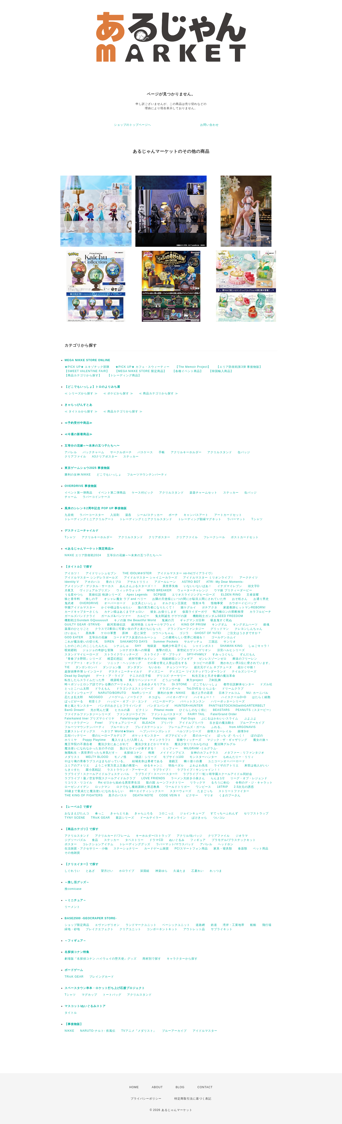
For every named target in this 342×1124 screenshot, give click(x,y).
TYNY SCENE (75, 817)
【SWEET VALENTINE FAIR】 (87, 371)
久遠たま (179, 870)
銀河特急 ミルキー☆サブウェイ (153, 624)
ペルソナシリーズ (189, 731)
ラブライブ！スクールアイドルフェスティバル (97, 774)
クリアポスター (159, 537)
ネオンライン (176, 817)
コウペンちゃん (163, 633)
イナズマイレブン (229, 586)
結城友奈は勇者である (147, 761)
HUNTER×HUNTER (189, 705)
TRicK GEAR (100, 817)
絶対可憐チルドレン (143, 658)
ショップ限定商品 (77, 925)
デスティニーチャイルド (82, 530)
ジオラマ (242, 835)
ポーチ (173, 515)
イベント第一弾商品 (78, 492)
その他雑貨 (72, 852)
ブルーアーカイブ (252, 722)
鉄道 (214, 925)
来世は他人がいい (256, 765)
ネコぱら (154, 697)
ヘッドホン (225, 844)
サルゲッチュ (193, 641)
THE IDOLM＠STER (137, 573)
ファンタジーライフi (131, 714)
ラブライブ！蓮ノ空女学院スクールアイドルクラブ (100, 778)
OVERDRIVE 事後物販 (82, 486)
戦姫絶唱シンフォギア (177, 658)
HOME (134, 1087)
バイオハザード (177, 697)
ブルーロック (119, 727)
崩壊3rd (243, 731)
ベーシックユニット (176, 925)
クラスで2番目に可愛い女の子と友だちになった (128, 628)
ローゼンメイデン (77, 786)
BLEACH (148, 722)
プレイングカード (101, 976)
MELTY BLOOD (97, 757)
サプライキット (222, 929)
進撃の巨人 (163, 650)
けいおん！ (72, 633)
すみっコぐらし (223, 654)
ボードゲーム (74, 970)
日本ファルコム (229, 693)
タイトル (71, 1012)
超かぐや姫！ (247, 667)
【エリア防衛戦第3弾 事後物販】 (239, 366)
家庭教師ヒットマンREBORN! (244, 607)
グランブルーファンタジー (185, 628)
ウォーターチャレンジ (192, 590)
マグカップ (89, 994)
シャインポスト (203, 646)
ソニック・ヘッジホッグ (124, 663)
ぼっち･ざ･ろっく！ (231, 735)
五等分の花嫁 (98, 637)
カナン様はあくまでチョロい (124, 611)
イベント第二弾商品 (112, 492)
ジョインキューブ (192, 813)
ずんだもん (247, 654)
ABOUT (157, 1087)
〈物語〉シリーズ (144, 757)
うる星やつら (74, 594)
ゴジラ (184, 633)
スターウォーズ (180, 791)
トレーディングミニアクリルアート (89, 519)
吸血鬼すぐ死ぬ (221, 620)
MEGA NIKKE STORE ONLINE (87, 360)
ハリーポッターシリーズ (228, 701)
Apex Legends (137, 594)
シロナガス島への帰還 (134, 650)
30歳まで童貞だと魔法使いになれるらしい (94, 791)
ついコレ (219, 817)
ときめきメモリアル (152, 684)
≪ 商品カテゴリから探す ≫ (158, 393)
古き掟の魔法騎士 (221, 722)
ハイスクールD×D (233, 697)
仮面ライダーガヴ (194, 611)
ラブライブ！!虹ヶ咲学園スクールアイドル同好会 (217, 774)
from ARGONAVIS (242, 727)
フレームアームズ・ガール (186, 727)
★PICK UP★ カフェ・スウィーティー (142, 366)
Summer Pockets (165, 641)
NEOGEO (96, 697)
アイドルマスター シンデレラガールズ (91, 577)
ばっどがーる (74, 701)
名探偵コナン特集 (77, 952)
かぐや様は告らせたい (116, 607)
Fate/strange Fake (133, 718)
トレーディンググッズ (134, 844)
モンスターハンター (203, 757)
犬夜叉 (69, 590)
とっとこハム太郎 (77, 688)
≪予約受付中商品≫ (78, 422)
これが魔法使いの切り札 (82, 641)
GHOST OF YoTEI (208, 633)
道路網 (200, 925)
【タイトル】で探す (78, 566)
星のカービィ (202, 735)
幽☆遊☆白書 (193, 761)
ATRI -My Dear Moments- (225, 581)
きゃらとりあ (119, 813)
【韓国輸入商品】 (221, 371)
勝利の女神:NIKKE (78, 474)
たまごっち (205, 791)
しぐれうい (72, 870)
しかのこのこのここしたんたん (86, 646)
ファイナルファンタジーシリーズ (88, 714)
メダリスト (72, 757)
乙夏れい (197, 870)
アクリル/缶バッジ (189, 835)
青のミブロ (113, 581)
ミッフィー (170, 748)
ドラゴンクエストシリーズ (134, 688)
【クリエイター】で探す (82, 864)
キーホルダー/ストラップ (153, 835)
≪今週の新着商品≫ (78, 434)
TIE (67, 667)
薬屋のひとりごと (77, 628)
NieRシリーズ (142, 693)
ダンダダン (135, 667)
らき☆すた (72, 769)
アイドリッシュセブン (101, 573)
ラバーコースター (92, 515)
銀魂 (266, 624)
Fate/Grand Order (224, 714)
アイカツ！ (72, 573)
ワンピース (203, 786)
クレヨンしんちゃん (248, 628)
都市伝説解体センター (238, 684)
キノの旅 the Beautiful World (135, 620)
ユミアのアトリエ (77, 765)
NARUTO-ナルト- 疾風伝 (97, 1030)
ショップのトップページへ (132, 124)
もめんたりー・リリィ (238, 757)
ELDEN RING (231, 594)
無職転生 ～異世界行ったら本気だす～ (91, 752)
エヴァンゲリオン (107, 925)
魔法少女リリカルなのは (192, 744)
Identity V (72, 581)
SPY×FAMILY (197, 654)
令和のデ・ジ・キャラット (254, 782)
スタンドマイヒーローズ (82, 654)
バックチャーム (93, 452)
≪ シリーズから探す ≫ (81, 393)
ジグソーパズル (75, 840)
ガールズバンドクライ (80, 616)
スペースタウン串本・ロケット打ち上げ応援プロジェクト (105, 988)
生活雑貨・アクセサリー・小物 (86, 848)
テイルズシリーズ (244, 671)
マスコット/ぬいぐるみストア (85, 1006)
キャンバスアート (196, 515)
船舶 (253, 925)
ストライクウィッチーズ (121, 654)
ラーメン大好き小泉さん (188, 778)
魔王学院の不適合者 (78, 744)
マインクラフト (160, 740)
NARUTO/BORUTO (112, 693)
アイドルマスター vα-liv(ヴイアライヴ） (185, 573)
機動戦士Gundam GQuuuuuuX (86, 620)
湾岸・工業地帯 (233, 925)
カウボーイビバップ (243, 603)
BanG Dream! (75, 710)
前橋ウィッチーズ (189, 740)
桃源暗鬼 (116, 680)
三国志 (213, 641)
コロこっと (166, 813)
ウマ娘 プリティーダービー (233, 590)
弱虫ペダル (176, 765)
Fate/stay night (164, 718)
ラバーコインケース (96, 497)
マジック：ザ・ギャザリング (227, 740)
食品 (95, 840)
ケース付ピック (142, 492)
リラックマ (197, 782)
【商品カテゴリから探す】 (83, 375)
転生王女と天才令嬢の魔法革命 (213, 675)
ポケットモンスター (146, 735)
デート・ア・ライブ (110, 675)
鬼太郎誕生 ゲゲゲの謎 (171, 616)
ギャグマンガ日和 (192, 620)
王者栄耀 (253, 594)
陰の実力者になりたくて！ (156, 607)
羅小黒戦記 (93, 769)
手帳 (162, 452)
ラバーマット (236, 519)
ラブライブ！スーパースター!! (156, 774)
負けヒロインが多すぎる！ (138, 748)
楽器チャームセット (203, 492)
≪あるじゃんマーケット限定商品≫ (89, 548)
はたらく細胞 (261, 697)
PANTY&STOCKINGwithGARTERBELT (237, 705)
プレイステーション (149, 727)
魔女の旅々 (261, 740)
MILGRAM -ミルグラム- (201, 748)
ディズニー (156, 671)
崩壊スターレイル (219, 731)
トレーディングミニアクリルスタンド (146, 519)
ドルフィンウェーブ (78, 693)
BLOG (180, 1087)
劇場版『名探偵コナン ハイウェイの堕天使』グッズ (101, 958)
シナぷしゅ (121, 646)
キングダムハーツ (245, 624)
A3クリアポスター (105, 456)
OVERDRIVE (89, 603)
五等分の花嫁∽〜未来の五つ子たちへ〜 (94, 445)
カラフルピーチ (260, 611)
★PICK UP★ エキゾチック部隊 (87, 366)
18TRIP (222, 786)
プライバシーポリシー (146, 1098)
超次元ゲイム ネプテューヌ (213, 667)
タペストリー (134, 840)
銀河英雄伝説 (116, 624)
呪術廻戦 (71, 650)
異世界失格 (170, 586)
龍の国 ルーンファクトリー (165, 782)
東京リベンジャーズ (143, 680)
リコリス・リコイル (78, 782)
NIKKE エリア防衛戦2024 (83, 555)
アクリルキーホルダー (186, 452)
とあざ (90, 870)
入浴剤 (114, 515)
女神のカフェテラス (204, 752)
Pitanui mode (164, 710)
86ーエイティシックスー (147, 791)
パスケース (145, 452)
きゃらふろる (143, 813)
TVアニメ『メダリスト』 (138, 1030)
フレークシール (214, 537)
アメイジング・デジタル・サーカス (89, 586)
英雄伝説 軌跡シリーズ (105, 594)
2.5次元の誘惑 (244, 786)
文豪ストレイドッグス (80, 731)
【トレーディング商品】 (124, 375)
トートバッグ (112, 994)
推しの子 (92, 599)
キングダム (219, 624)
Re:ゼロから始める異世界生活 (119, 782)
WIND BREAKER (159, 590)
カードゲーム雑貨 (156, 848)
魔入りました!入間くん (127, 740)
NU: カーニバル (257, 693)
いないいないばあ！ (198, 586)
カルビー (143, 616)
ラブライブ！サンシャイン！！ (198, 769)
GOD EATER (74, 637)
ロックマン (102, 786)
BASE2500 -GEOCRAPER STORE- (91, 918)
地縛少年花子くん (174, 646)
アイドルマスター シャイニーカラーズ (150, 577)
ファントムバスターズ (166, 714)
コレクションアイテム (98, 844)
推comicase (73, 889)
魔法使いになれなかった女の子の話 (89, 748)
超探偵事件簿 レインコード (84, 671)
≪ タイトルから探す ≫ (81, 411)
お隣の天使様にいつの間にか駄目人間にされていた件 (189, 599)
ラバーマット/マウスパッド (175, 844)
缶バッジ (244, 452)
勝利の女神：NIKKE (171, 693)
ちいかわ (154, 667)
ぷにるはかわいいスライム (219, 718)
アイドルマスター (205, 1030)
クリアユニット (130, 929)
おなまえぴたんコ (77, 813)
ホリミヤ (71, 740)
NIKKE (69, 1030)
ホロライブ (126, 870)
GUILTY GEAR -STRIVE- (83, 624)
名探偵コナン (133, 752)
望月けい (107, 870)
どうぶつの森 (171, 680)
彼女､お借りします (163, 611)
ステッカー (131, 456)
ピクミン (142, 710)
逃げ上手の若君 (202, 693)
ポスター (71, 844)
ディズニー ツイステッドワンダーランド (197, 671)
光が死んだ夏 (99, 710)
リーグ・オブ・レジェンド (248, 778)
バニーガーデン (164, 701)
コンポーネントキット (162, 929)
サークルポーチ (121, 452)
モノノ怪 (120, 757)
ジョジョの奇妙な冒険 (98, 650)
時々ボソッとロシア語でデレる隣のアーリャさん (99, 684)
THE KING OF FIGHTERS (84, 795)
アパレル (71, 452)
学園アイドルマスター (80, 607)
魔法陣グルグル (225, 744)
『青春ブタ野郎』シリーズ (83, 658)
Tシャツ (256, 519)
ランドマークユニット (141, 925)
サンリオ (229, 641)
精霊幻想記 (115, 658)
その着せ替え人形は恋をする (167, 663)
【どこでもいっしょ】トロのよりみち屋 (94, 386)
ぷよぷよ (250, 718)
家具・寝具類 (223, 848)
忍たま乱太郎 (74, 697)
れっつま (216, 870)
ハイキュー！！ (204, 697)
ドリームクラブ (233, 688)
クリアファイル (75, 456)
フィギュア (198, 840)
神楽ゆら (161, 870)
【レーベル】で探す (78, 806)
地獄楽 (152, 646)
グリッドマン (219, 628)
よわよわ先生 (199, 765)
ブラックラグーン (77, 722)
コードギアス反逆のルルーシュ (135, 637)
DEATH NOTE (143, 795)
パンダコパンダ (158, 705)
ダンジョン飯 (112, 667)
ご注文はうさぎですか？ (244, 633)
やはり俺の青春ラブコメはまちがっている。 (95, 761)
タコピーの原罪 (204, 663)
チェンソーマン (177, 667)
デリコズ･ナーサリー (171, 675)
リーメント (72, 907)
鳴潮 (151, 752)
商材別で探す (151, 958)
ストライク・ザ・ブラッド (162, 654)
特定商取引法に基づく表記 (192, 1098)
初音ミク (95, 701)
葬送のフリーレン (245, 658)
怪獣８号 (199, 603)
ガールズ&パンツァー (116, 616)
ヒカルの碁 (122, 710)
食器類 (242, 848)
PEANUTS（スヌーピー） (254, 710)
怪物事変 (217, 603)
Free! (99, 722)
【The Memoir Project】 (193, 366)
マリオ (208, 795)
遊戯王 (173, 761)
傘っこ (99, 813)
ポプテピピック (176, 735)
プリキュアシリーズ (123, 722)
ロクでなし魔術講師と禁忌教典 (138, 786)
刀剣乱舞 (215, 680)
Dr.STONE (179, 684)
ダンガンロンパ (86, 667)
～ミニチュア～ (75, 900)
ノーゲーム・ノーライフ (125, 697)
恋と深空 (140, 633)
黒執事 (90, 633)
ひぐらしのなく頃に (193, 710)
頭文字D (254, 586)
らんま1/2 (218, 778)
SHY (138, 646)
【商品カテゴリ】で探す (82, 829)
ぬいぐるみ (177, 840)
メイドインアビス (172, 752)
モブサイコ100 (173, 757)
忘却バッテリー (75, 735)
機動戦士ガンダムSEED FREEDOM (218, 616)
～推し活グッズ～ (77, 882)
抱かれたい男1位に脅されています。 (246, 663)
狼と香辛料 (72, 599)
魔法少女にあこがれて (113, 744)
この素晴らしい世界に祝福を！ (184, 637)
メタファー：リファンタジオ (244, 752)
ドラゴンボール (170, 688)
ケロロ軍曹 (108, 633)
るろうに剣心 (220, 782)
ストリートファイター (233, 791)
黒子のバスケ (118, 795)
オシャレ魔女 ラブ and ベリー (125, 599)
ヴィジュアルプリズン (95, 590)
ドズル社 (266, 684)
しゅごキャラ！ (259, 646)
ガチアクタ (209, 607)
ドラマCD (156, 840)
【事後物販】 (74, 1024)
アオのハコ (92, 581)
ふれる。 (217, 727)
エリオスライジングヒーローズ (193, 594)
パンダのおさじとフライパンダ (119, 705)
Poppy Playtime (94, 740)
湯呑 (128, 515)
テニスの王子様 (140, 675)
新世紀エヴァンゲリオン (194, 650)
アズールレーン (165, 581)
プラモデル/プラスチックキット (234, 840)
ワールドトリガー (177, 786)
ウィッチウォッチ (128, 590)
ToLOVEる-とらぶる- (201, 688)
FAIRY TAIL (196, 714)
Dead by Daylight (77, 675)
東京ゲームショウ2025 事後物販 (89, 468)
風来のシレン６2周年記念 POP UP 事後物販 (96, 508)
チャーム (71, 497)
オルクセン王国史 (174, 603)
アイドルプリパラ (191, 722)
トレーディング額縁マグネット (199, 519)
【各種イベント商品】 (187, 371)
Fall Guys (188, 718)
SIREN (109, 641)
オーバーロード (115, 603)
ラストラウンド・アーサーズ (127, 769)
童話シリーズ (125, 817)
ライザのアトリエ (226, 765)
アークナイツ (248, 577)
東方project (194, 680)
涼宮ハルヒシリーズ (231, 650)
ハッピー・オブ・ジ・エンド (127, 701)
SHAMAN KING (231, 646)
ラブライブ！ (162, 769)
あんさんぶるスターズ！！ (138, 586)
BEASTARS (221, 710)
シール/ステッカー (150, 515)
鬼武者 (69, 603)
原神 (125, 633)
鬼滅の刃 (168, 620)
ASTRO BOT (191, 581)
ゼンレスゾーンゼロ (213, 658)
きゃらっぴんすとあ (78, 404)
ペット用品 (260, 848)
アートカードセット (228, 515)
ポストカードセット (245, 537)
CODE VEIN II (169, 795)
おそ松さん (239, 599)
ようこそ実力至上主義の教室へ (116, 765)
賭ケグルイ (188, 607)
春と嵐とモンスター (78, 705)
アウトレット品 (194, 929)
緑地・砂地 (72, 929)
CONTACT (205, 1087)
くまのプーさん (230, 795)
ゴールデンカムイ (223, 637)
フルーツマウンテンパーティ (147, 474)
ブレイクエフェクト (100, 929)
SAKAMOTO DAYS (133, 641)
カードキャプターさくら (82, 611)
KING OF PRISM (193, 624)
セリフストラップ (256, 813)
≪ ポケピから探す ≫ (118, 393)
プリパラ (167, 722)
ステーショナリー (126, 848)
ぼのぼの (257, 735)
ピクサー (192, 795)
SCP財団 (159, 594)
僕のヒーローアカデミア (109, 735)
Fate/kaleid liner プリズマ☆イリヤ (89, 718)
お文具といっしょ (144, 603)
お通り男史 (261, 599)
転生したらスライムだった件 (85, 680)
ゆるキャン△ (153, 765)
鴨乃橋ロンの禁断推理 (228, 611)
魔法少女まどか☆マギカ (152, 744)
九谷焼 (69, 515)
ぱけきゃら (199, 817)
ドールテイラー (151, 817)
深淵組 (144, 870)
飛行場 (266, 925)
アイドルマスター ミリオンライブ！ (208, 577)
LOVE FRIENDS (153, 778)
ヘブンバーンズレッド (155, 731)
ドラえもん (102, 688)
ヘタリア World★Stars (117, 731)
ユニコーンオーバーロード (226, 761)
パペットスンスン (192, 701)
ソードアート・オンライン (83, 663)
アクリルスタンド (219, 452)
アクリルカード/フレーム (112, 835)
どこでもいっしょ (109, 474)
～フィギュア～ (75, 940)
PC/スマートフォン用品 (191, 848)
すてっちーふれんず (224, 813)
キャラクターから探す (182, 958)
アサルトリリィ (138, 581)
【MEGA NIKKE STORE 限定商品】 (140, 371)
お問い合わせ (209, 124)
